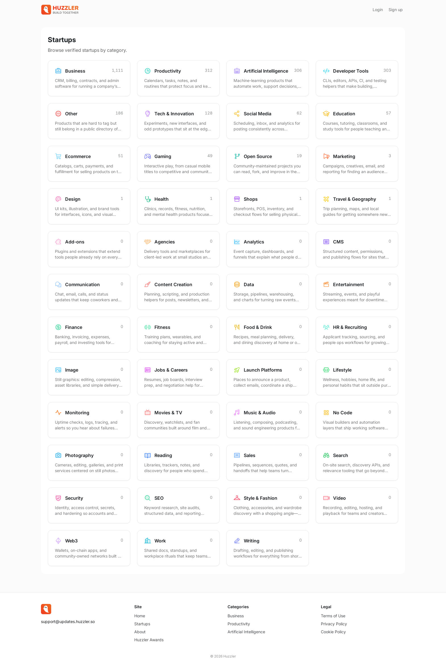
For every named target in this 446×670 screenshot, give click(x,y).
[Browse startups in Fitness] (178, 335)
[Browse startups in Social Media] (267, 121)
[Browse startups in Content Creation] (178, 292)
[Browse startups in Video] (357, 505)
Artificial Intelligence (246, 631)
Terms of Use (333, 615)
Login (378, 9)
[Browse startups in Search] (357, 463)
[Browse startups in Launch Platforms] (267, 377)
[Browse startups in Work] (178, 548)
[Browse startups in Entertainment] (357, 292)
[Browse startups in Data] (267, 292)
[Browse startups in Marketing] (357, 164)
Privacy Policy (334, 623)
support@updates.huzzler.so (68, 621)
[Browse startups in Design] (89, 206)
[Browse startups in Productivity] (178, 78)
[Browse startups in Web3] (89, 548)
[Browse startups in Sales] (267, 463)
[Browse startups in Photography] (89, 463)
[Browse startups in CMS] (357, 249)
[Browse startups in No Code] (357, 420)
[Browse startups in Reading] (178, 463)
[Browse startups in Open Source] (267, 164)
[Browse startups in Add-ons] (89, 249)
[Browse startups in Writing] (267, 548)
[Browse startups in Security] (89, 505)
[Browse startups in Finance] (89, 335)
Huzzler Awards (149, 639)
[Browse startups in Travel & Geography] (357, 206)
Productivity (239, 623)
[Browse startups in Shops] (267, 206)
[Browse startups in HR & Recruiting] (357, 335)
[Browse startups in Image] (89, 377)
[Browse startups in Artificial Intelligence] (267, 78)
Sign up (396, 9)
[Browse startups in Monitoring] (89, 420)
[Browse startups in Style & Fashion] (267, 505)
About (140, 631)
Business (236, 615)
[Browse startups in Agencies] (178, 249)
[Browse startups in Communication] (89, 292)
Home (139, 615)
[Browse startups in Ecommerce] (89, 164)
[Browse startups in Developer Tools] (357, 78)
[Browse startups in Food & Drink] (267, 335)
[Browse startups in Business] (89, 78)
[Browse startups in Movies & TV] (178, 420)
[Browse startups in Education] (357, 121)
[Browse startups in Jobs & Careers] (178, 377)
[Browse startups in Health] (178, 206)
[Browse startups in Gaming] (178, 164)
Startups (142, 623)
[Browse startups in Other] (89, 121)
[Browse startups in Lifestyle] (357, 377)
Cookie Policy (333, 631)
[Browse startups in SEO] (178, 505)
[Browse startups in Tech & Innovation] (178, 121)
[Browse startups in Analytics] (267, 249)
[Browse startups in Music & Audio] (267, 420)
